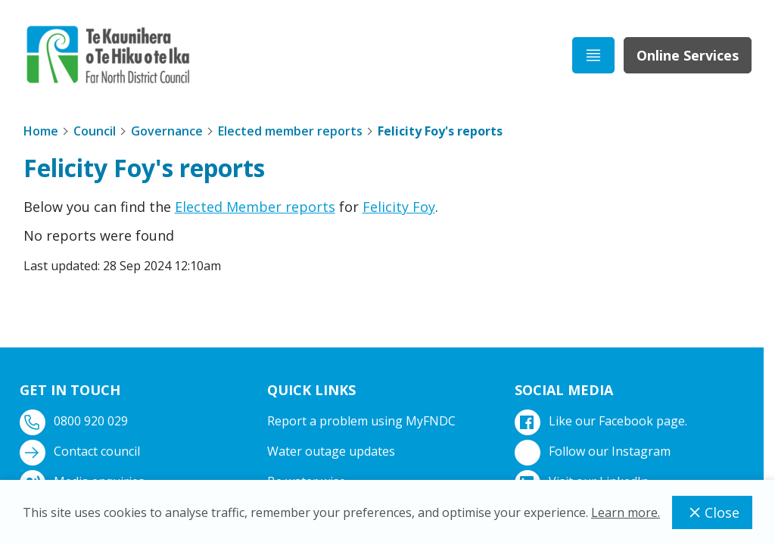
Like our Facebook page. (602, 421)
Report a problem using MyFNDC (361, 421)
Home (40, 131)
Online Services (687, 55)
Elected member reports (290, 131)
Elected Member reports (255, 207)
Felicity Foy (399, 207)
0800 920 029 (75, 421)
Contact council (81, 451)
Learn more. (625, 512)
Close (712, 512)
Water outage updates (331, 451)
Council (94, 131)
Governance (167, 131)
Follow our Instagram (594, 451)
